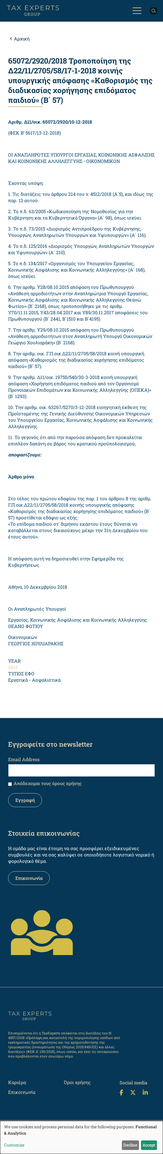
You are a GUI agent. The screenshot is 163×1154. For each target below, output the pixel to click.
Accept (148, 1145)
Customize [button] (14, 1145)
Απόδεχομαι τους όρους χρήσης (48, 783)
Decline (130, 1145)
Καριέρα (17, 1082)
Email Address (24, 759)
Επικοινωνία (29, 878)
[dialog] (81, 1137)
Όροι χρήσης (77, 1082)
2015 (13, 667)
